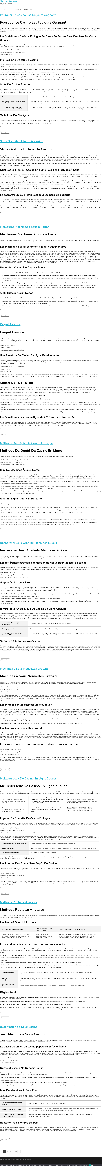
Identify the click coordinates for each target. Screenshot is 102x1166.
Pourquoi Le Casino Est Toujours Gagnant (28, 15)
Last (23, 1151)
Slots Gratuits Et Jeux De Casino (21, 141)
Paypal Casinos (10, 324)
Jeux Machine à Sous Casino (18, 1027)
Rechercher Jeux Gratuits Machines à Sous (28, 543)
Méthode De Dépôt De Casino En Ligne (26, 443)
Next (19, 1151)
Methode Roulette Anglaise (18, 902)
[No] (92, 1165)
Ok (90, 1165)
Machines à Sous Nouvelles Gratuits (24, 669)
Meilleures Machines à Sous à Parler (24, 227)
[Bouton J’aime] (0, 126)
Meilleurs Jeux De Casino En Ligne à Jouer (28, 779)
